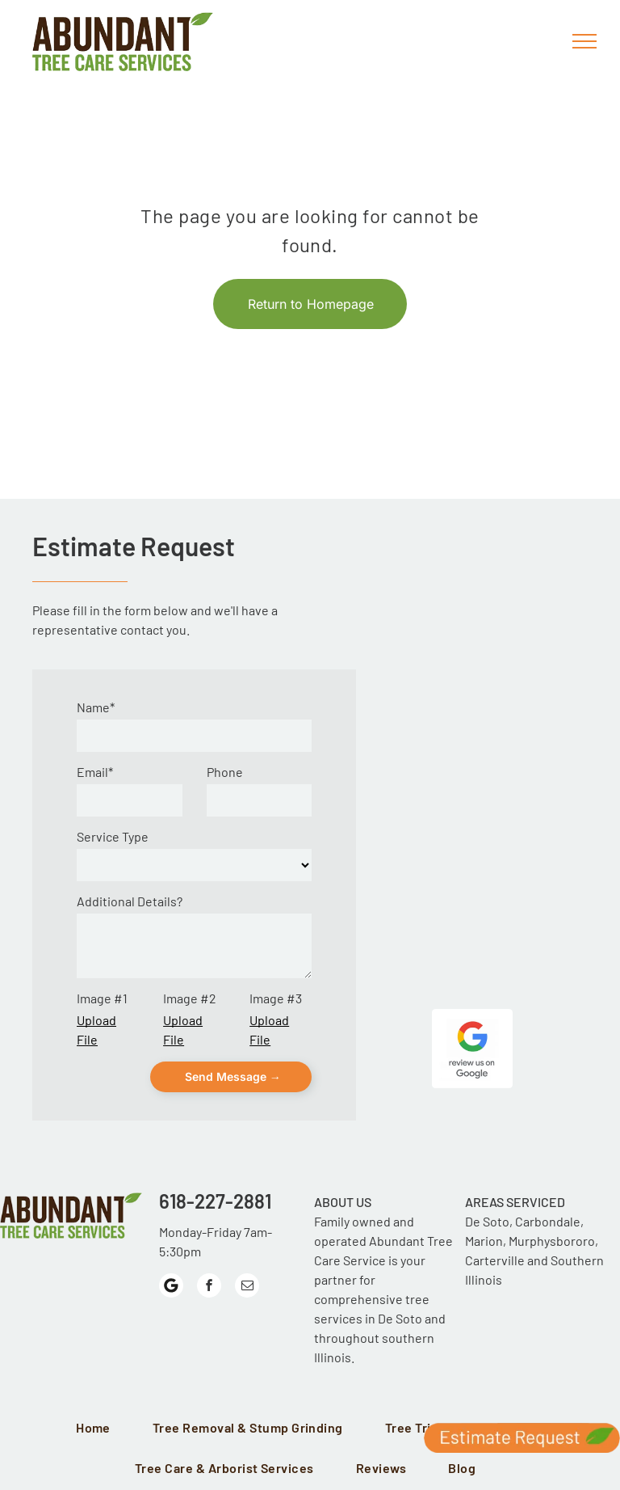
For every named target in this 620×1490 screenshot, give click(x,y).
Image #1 (102, 998)
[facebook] (209, 1287)
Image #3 (275, 998)
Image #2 (189, 998)
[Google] (171, 1287)
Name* (96, 707)
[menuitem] (98, 1428)
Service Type (113, 836)
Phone (225, 771)
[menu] (584, 41)
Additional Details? (129, 901)
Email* (95, 771)
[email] (247, 1287)
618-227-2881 (215, 1201)
